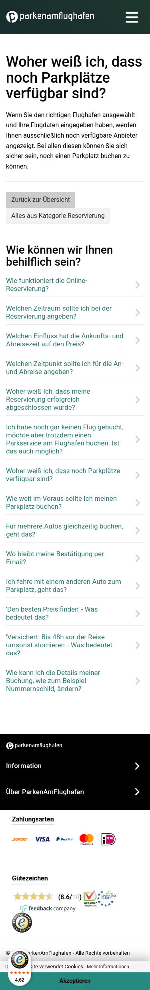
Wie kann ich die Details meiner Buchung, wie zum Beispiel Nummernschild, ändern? (53, 681)
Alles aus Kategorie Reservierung (58, 216)
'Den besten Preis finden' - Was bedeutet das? (52, 613)
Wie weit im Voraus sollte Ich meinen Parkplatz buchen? (61, 502)
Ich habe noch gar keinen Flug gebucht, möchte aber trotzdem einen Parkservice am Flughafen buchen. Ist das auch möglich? (65, 439)
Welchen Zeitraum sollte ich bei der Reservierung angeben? (59, 312)
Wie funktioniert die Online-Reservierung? (46, 284)
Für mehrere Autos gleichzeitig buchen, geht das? (64, 530)
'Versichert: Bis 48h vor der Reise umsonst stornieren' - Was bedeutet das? (59, 645)
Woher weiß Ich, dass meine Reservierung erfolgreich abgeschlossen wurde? (48, 399)
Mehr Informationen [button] (108, 967)
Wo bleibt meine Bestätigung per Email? (55, 558)
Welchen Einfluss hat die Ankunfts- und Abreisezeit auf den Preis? (65, 340)
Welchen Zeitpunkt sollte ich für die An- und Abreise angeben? (65, 368)
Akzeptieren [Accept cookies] (75, 981)
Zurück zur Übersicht (40, 199)
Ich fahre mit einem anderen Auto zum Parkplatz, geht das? (63, 585)
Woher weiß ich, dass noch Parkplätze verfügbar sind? (63, 475)
